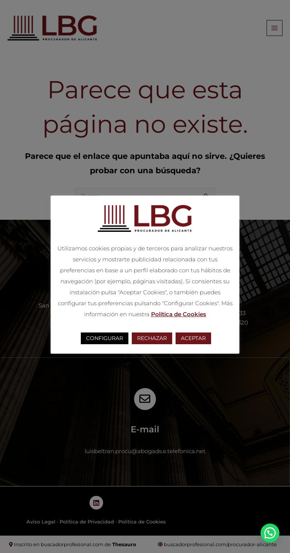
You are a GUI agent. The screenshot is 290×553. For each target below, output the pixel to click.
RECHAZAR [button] (152, 338)
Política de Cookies (178, 314)
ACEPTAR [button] (193, 338)
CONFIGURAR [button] (104, 338)
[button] (270, 532)
